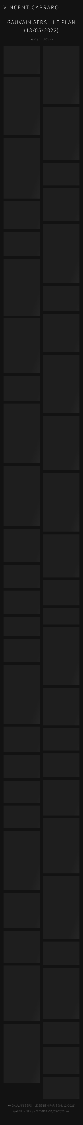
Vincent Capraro (32, 8)
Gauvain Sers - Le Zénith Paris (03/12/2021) (41, 1105)
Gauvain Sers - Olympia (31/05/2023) (41, 1111)
